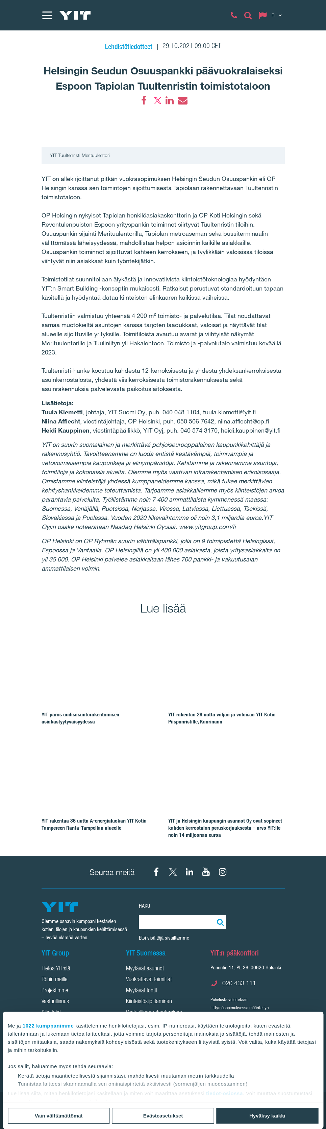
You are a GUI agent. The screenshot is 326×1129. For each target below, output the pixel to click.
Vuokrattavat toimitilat (149, 980)
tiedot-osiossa (224, 1093)
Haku (144, 906)
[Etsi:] (219, 922)
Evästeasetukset (163, 1116)
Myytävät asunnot (145, 969)
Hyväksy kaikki (267, 1116)
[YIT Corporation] (189, 872)
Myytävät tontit (141, 991)
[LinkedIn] (169, 100)
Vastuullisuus (55, 1002)
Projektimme (55, 991)
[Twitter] (156, 100)
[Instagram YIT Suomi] (222, 872)
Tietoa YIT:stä (56, 969)
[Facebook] (144, 100)
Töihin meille (55, 980)
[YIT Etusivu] (75, 15)
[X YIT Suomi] (173, 872)
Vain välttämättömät (59, 1116)
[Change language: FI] (271, 15)
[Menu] (47, 15)
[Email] (182, 100)
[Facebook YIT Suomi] (156, 872)
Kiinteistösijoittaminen (149, 1002)
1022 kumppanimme (48, 1026)
